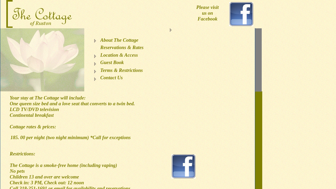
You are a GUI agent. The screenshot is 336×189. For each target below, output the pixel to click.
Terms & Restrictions (121, 70)
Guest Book (112, 62)
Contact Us (111, 77)
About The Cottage (119, 40)
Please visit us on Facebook (207, 13)
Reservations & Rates (122, 47)
